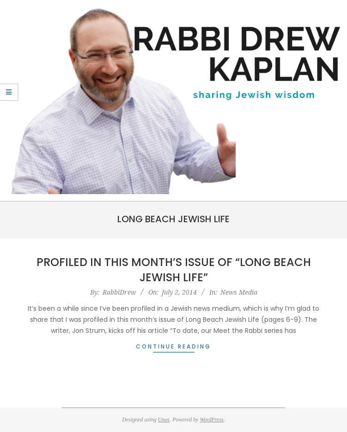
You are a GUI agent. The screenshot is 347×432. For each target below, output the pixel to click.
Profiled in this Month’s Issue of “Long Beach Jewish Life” (174, 269)
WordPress (211, 419)
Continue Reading (173, 346)
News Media (238, 292)
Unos (164, 419)
